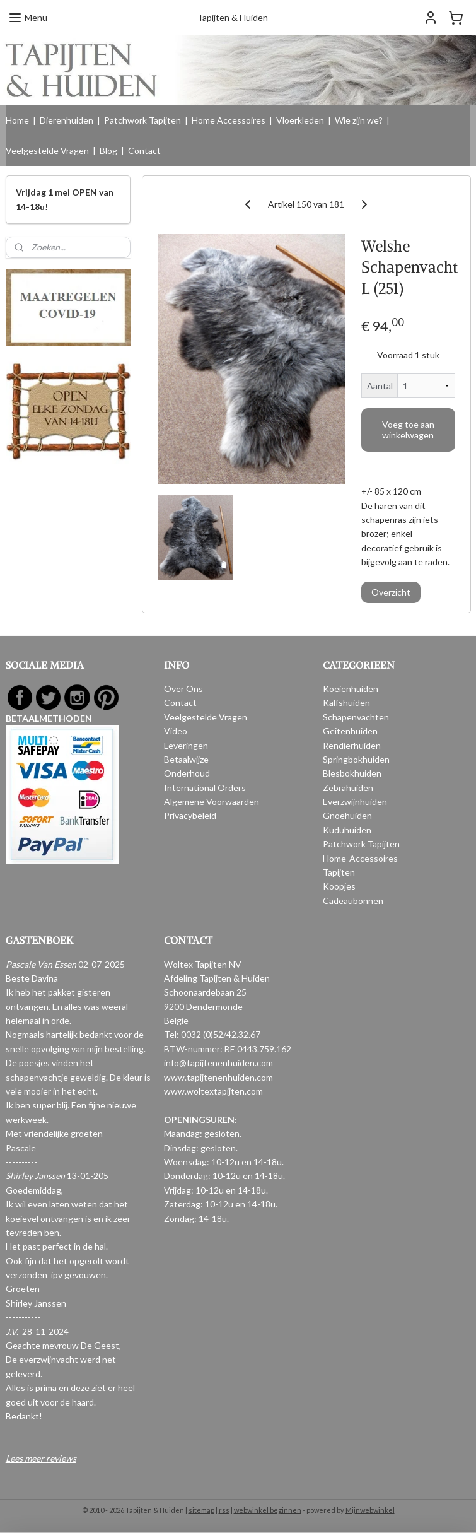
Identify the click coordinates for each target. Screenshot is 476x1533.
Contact (144, 150)
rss (224, 1510)
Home (17, 120)
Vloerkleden (300, 120)
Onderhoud (187, 773)
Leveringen (186, 745)
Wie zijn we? (359, 120)
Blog (108, 150)
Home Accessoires (228, 120)
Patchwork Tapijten (142, 120)
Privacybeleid (190, 815)
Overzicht (390, 592)
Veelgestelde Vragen (47, 150)
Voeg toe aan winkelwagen (408, 429)
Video (175, 730)
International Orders (205, 787)
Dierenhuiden (66, 120)
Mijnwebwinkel (370, 1510)
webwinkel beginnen (267, 1510)
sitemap (201, 1510)
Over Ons (183, 688)
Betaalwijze (186, 759)
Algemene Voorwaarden (211, 801)
